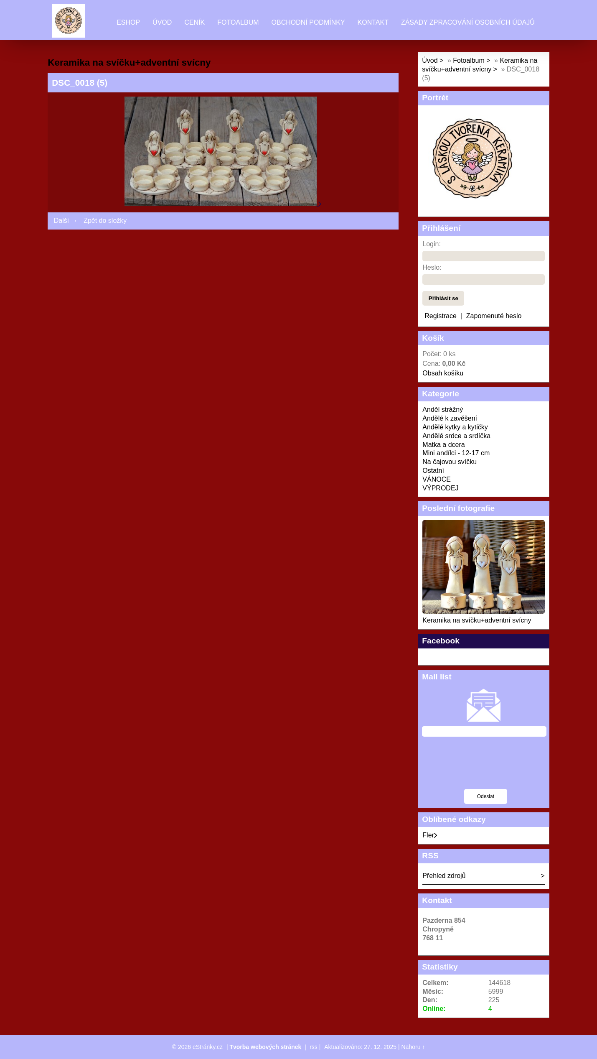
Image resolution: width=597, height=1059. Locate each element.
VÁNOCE (436, 479)
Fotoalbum (238, 22)
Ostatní (433, 470)
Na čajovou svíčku (449, 461)
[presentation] (485, 768)
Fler (429, 835)
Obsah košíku (442, 373)
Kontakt (373, 22)
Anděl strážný (442, 409)
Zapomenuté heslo (494, 315)
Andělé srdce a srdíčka (456, 435)
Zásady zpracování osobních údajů (468, 22)
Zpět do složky (105, 220)
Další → (66, 220)
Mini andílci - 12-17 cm (456, 453)
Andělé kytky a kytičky (455, 427)
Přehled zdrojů (443, 875)
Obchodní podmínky (308, 22)
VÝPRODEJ (440, 488)
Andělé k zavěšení (449, 418)
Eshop (128, 22)
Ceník (194, 22)
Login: (431, 244)
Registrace (440, 315)
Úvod (162, 22)
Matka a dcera (443, 444)
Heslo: (431, 267)
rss (314, 1047)
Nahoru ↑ (413, 1047)
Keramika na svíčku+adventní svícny (476, 620)
